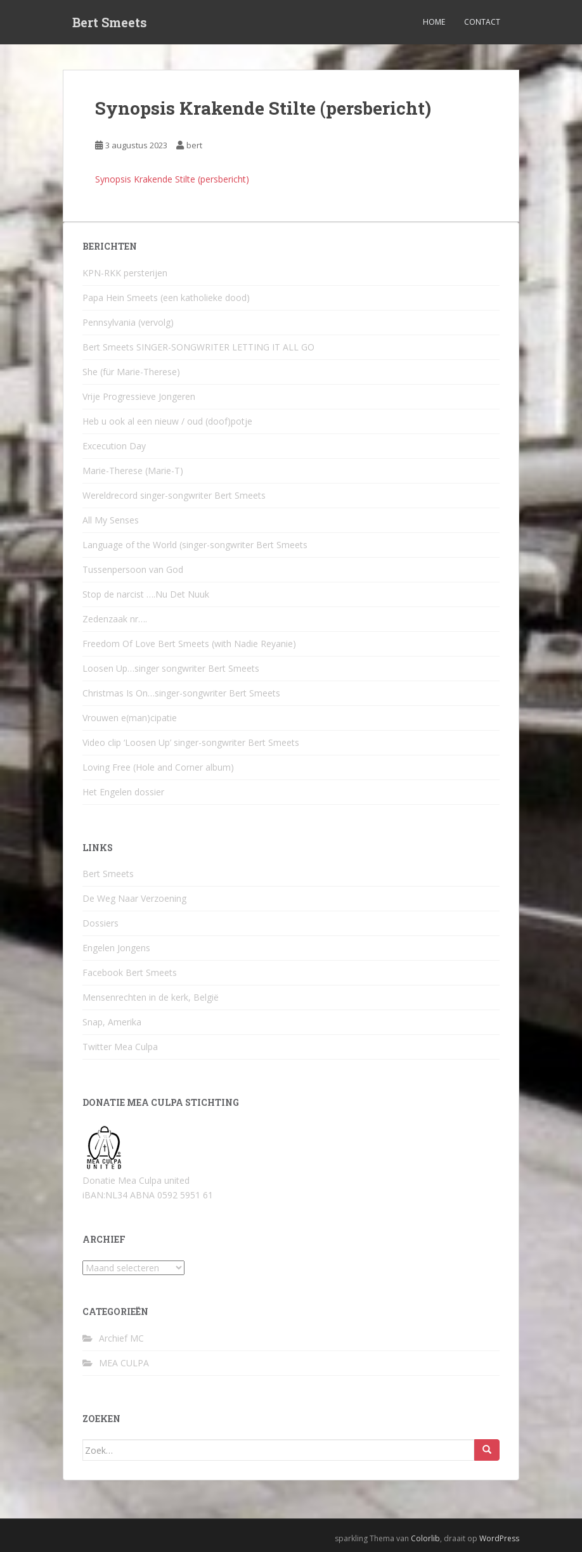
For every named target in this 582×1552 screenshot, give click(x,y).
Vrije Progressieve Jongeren (138, 396)
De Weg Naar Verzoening (134, 898)
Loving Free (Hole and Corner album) (158, 767)
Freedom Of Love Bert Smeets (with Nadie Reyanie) (189, 644)
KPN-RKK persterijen (124, 273)
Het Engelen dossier (123, 792)
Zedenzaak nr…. (114, 619)
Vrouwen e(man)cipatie (129, 718)
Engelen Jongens (116, 948)
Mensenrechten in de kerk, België (150, 997)
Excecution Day (114, 446)
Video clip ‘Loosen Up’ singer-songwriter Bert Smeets (190, 742)
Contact (482, 21)
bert (194, 145)
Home (434, 21)
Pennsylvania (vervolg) (128, 322)
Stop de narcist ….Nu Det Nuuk (145, 594)
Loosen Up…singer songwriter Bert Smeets (170, 668)
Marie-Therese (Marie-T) (132, 471)
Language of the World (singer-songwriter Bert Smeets (194, 545)
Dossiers (100, 923)
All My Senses (110, 520)
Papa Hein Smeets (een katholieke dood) (166, 298)
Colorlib (425, 1538)
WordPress (499, 1538)
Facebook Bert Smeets (129, 972)
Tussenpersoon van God (132, 569)
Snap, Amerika (111, 1022)
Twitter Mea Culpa (120, 1047)
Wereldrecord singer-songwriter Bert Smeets (174, 495)
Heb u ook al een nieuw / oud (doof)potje (167, 421)
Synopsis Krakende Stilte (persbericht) (172, 179)
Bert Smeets (109, 22)
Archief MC (121, 1338)
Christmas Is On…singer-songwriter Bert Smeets (181, 693)
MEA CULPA (124, 1363)
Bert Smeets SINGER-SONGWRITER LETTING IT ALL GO (198, 347)
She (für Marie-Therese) (131, 372)
